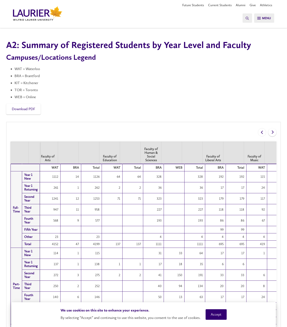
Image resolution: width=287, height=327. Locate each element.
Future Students (193, 5)
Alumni (240, 5)
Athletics (266, 5)
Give (253, 5)
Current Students (220, 5)
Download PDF (23, 109)
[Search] (246, 18)
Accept (216, 314)
